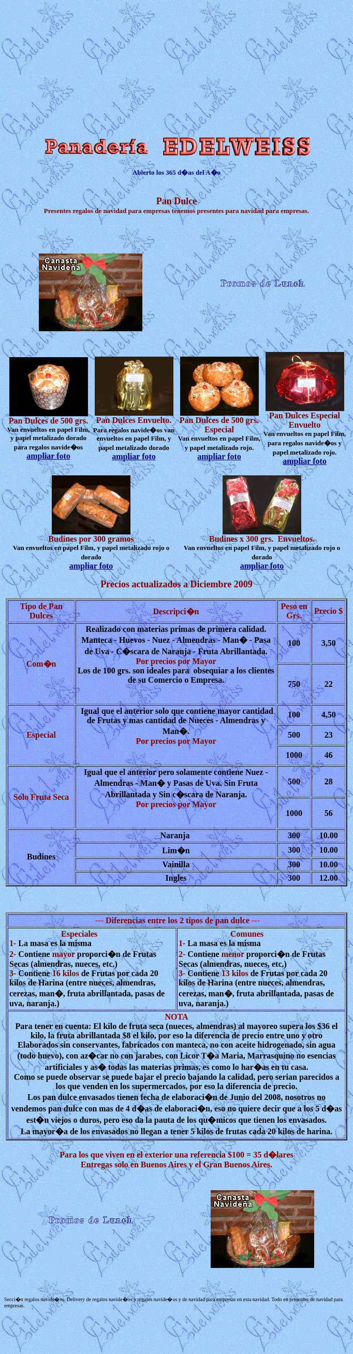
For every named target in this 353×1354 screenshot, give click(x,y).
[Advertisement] (83, 66)
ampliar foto (48, 456)
